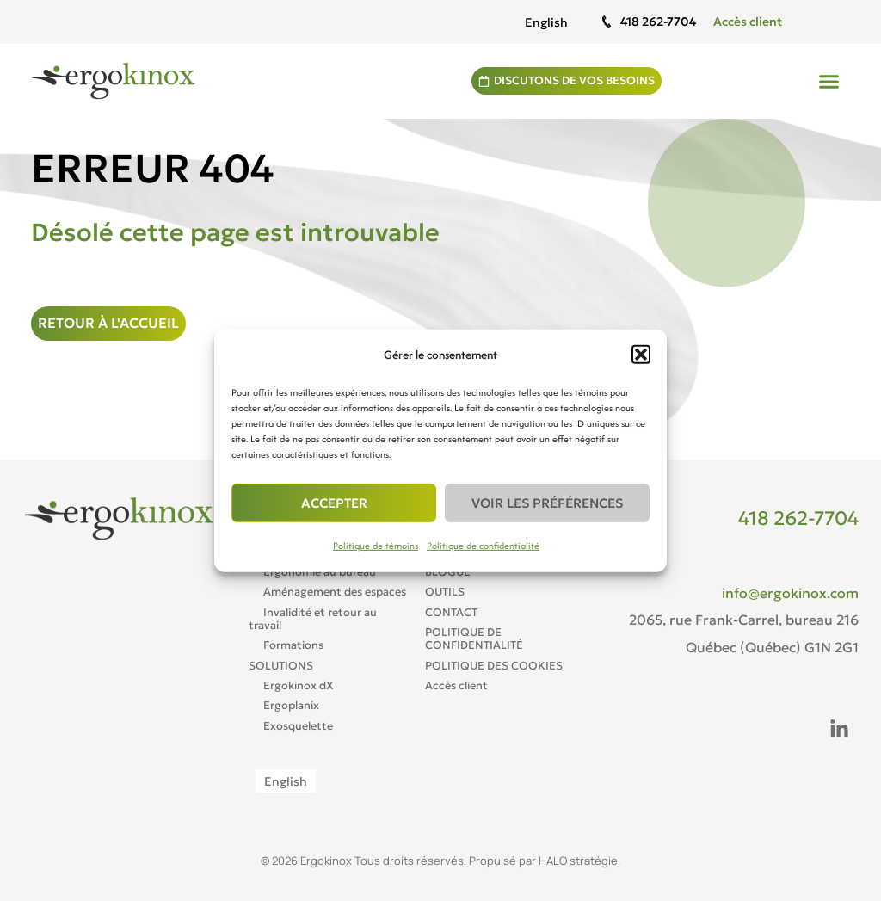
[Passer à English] (546, 22)
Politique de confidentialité (483, 545)
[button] (641, 354)
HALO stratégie (578, 860)
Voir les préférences (547, 503)
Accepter (334, 503)
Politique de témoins (375, 545)
